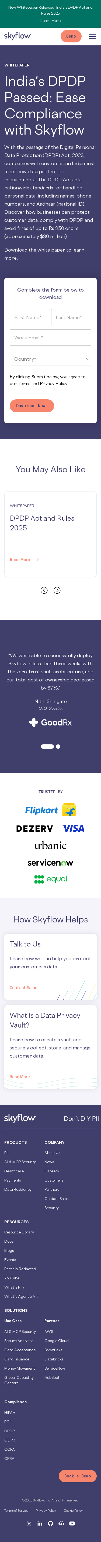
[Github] (50, 1523)
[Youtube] (72, 1523)
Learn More (50, 20)
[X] (29, 1523)
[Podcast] (61, 1523)
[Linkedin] (39, 1523)
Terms (24, 383)
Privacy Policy (53, 383)
